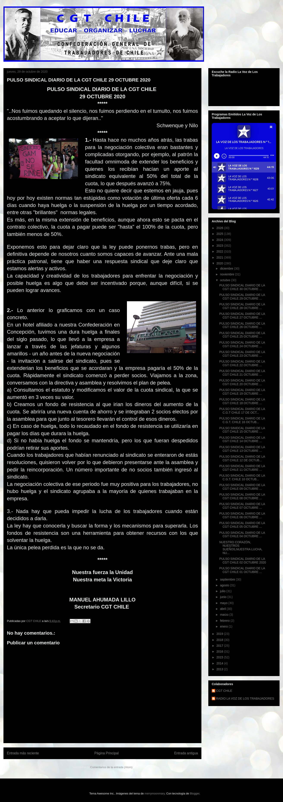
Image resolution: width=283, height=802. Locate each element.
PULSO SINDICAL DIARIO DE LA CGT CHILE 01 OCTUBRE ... (242, 570)
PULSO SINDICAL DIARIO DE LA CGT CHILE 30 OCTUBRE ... (242, 287)
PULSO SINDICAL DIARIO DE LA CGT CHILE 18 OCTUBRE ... (242, 401)
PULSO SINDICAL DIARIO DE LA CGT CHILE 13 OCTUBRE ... (242, 448)
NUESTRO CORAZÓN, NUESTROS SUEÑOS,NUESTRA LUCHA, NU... (240, 547)
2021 (220, 257)
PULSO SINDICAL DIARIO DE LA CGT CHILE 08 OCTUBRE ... (242, 496)
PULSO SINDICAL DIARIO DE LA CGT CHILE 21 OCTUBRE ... (242, 372)
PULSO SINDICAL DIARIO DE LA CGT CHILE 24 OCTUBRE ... (242, 344)
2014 (220, 663)
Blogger (194, 793)
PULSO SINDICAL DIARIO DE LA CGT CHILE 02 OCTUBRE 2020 (242, 560)
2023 (220, 245)
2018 (220, 640)
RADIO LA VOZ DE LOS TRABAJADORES (245, 698)
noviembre (227, 274)
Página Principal (106, 753)
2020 (220, 263)
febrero (225, 620)
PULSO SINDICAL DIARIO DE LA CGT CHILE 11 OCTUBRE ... (242, 467)
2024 (220, 240)
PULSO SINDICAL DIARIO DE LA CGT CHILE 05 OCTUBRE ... (242, 524)
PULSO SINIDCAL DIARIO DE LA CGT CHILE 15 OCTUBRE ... (242, 429)
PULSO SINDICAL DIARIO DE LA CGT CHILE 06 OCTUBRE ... (242, 515)
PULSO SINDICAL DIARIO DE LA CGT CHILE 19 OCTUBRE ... (242, 391)
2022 (220, 251)
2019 (220, 634)
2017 (220, 645)
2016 (220, 651)
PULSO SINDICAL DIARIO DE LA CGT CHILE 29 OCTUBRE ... (242, 296)
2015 (220, 657)
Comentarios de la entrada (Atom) (111, 767)
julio (223, 591)
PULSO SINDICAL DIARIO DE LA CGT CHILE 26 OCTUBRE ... (242, 325)
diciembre (227, 268)
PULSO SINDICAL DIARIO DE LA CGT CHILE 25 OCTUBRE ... (242, 334)
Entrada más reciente (23, 753)
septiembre (228, 579)
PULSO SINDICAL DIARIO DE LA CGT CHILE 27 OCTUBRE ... (242, 315)
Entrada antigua (186, 753)
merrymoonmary (154, 793)
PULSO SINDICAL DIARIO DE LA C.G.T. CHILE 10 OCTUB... (242, 477)
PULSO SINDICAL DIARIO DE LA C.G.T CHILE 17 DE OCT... (242, 410)
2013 (220, 669)
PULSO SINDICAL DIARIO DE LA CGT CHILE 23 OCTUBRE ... (242, 353)
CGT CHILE (224, 690)
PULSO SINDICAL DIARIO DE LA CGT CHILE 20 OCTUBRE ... (242, 382)
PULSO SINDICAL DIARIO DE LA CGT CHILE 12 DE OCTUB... (242, 458)
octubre (225, 280)
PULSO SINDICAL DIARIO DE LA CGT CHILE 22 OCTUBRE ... (242, 363)
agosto (225, 585)
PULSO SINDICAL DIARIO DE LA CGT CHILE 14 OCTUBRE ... (242, 439)
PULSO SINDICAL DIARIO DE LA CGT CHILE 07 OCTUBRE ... (242, 505)
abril (223, 609)
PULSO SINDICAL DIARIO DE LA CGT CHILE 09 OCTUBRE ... (242, 486)
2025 (220, 233)
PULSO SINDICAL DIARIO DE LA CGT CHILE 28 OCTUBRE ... (242, 306)
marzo (224, 614)
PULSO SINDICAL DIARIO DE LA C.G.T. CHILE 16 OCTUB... (242, 420)
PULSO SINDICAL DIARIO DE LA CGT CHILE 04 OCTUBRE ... (242, 534)
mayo (224, 603)
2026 (220, 228)
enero (224, 626)
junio (223, 597)
